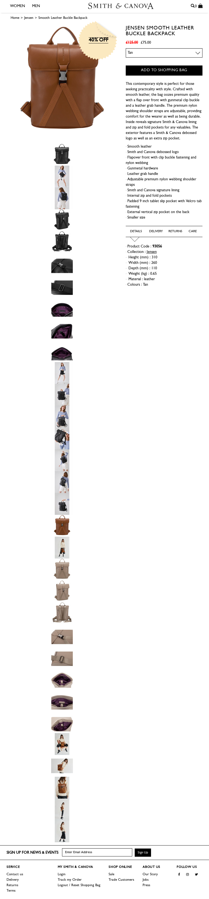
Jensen (135, 28)
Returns (12, 885)
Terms (11, 890)
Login (62, 874)
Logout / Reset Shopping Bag (79, 885)
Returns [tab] (173, 231)
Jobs (146, 880)
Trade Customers (121, 880)
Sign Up (143, 852)
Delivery (13, 880)
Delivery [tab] (154, 231)
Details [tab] (135, 231)
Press (146, 885)
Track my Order (70, 880)
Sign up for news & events (32, 853)
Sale (111, 874)
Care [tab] (193, 231)
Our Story (150, 874)
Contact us (15, 874)
